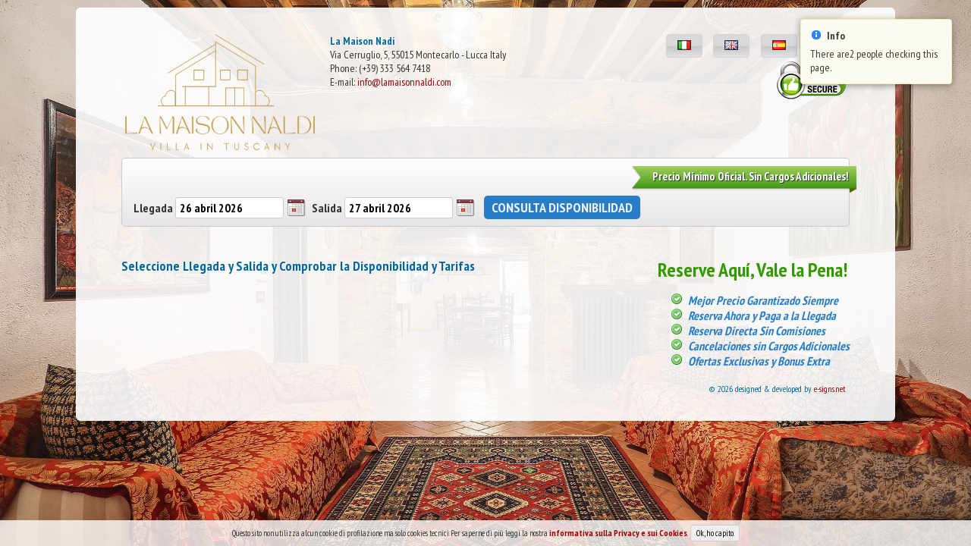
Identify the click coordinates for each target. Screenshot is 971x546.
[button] (684, 46)
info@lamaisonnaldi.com (404, 82)
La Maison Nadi (362, 41)
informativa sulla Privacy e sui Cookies (618, 533)
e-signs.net (830, 388)
